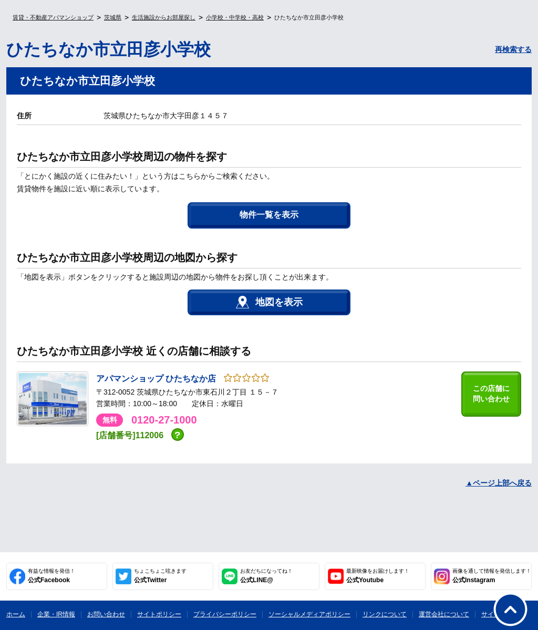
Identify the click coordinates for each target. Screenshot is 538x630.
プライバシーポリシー (224, 614)
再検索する (513, 49)
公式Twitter (160, 576)
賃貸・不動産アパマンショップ (53, 17)
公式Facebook (51, 576)
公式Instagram (491, 576)
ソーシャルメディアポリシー (309, 614)
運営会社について (444, 614)
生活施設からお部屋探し (163, 17)
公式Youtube (377, 576)
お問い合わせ (106, 614)
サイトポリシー (159, 614)
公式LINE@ (266, 576)
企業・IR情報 (56, 614)
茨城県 (112, 17)
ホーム (15, 614)
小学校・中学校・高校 (235, 17)
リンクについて (385, 614)
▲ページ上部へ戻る (498, 483)
